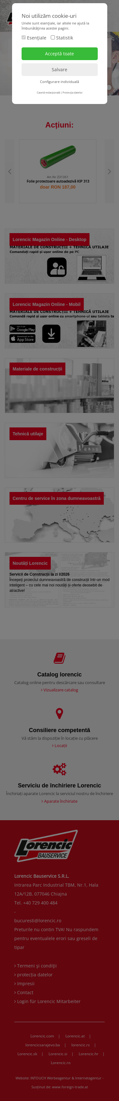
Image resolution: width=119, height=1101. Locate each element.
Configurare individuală (59, 81)
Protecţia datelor (73, 92)
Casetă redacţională (48, 92)
